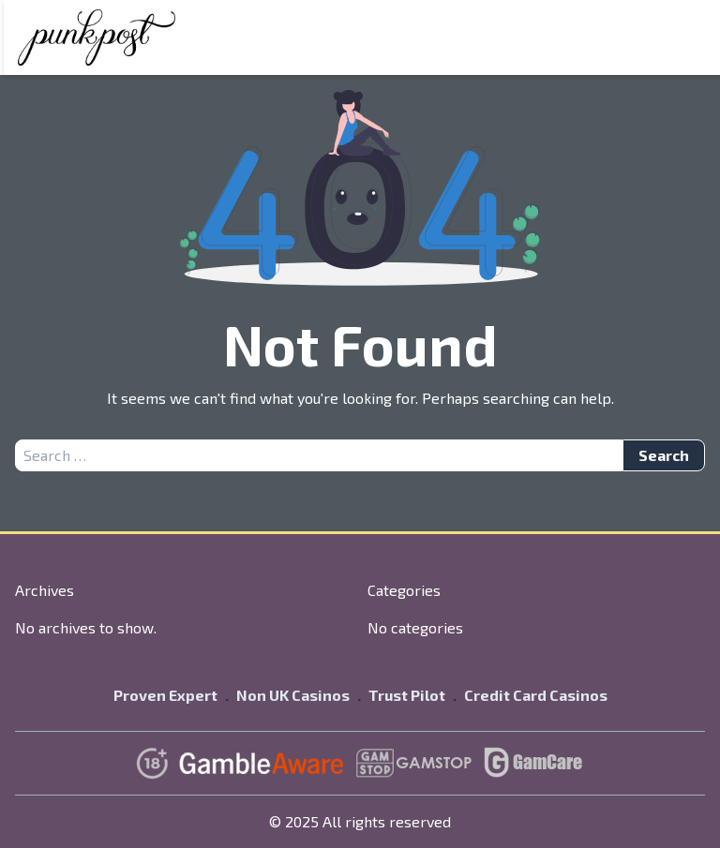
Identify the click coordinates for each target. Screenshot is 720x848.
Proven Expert (165, 695)
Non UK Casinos (293, 695)
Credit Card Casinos (536, 695)
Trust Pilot (406, 695)
